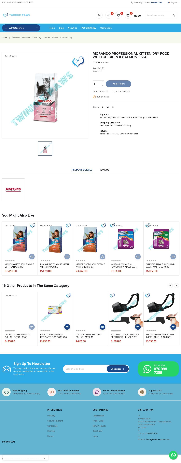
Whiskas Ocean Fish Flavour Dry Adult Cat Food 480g (123, 265)
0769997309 (156, 3)
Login (95, 436)
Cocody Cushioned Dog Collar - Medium (88, 335)
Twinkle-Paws (20, 459)
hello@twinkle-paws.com (157, 439)
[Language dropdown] (173, 2)
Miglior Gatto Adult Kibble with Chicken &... (54, 265)
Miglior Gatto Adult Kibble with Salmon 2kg (19, 265)
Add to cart (119, 84)
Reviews (104, 169)
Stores (50, 436)
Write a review (102, 62)
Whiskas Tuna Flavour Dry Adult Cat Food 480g (160, 265)
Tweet (107, 107)
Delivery (51, 415)
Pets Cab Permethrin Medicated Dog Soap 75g (53, 335)
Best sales (97, 431)
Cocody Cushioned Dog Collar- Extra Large (18, 335)
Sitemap (51, 431)
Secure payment (55, 421)
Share (102, 107)
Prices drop (98, 421)
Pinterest (112, 107)
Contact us (52, 426)
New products (99, 426)
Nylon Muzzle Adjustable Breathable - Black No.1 (160, 335)
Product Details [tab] (82, 169)
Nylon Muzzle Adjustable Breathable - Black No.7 (125, 335)
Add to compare (121, 91)
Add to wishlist (100, 91)
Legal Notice (98, 415)
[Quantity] (97, 83)
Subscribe (116, 369)
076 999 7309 (160, 371)
